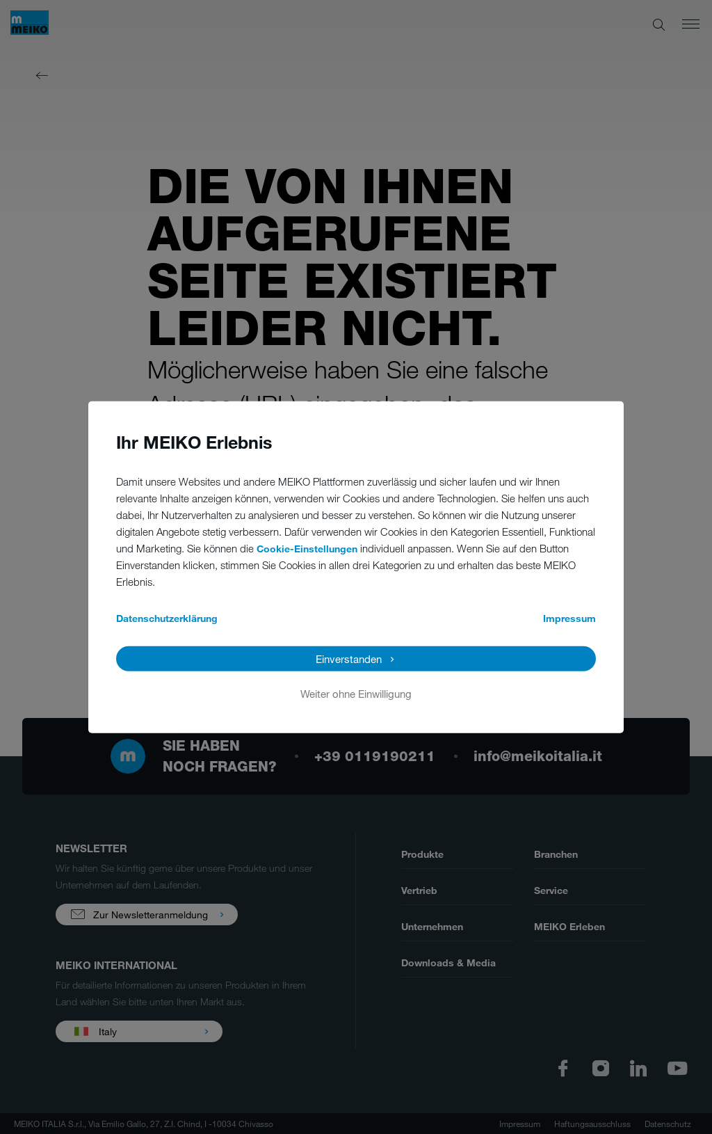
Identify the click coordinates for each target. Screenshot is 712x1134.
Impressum (569, 617)
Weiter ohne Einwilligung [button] (356, 693)
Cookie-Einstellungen (307, 548)
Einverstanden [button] (349, 658)
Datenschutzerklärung (167, 617)
